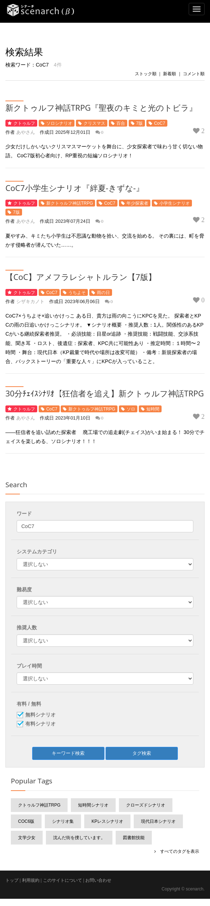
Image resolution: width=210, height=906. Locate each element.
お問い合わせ (98, 880)
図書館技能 (134, 837)
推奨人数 (27, 627)
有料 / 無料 (29, 704)
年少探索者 (137, 203)
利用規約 (30, 880)
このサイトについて (62, 880)
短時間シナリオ (93, 805)
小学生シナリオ (174, 203)
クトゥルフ (24, 123)
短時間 (152, 409)
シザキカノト (30, 301)
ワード (24, 513)
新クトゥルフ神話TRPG (69, 203)
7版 (139, 123)
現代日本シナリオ (158, 821)
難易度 (24, 589)
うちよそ (77, 292)
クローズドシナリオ (145, 805)
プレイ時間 (29, 666)
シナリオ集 (63, 821)
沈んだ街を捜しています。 (79, 837)
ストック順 (146, 73)
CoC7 (159, 123)
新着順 (169, 73)
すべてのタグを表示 (177, 851)
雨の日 (103, 292)
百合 (120, 123)
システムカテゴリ (37, 551)
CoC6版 (26, 821)
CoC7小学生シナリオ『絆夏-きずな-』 (74, 187)
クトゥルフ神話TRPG (39, 805)
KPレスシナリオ (107, 821)
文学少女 (26, 837)
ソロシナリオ (59, 123)
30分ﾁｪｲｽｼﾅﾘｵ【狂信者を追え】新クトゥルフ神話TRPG (104, 393)
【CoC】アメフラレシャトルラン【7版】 (80, 276)
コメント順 (194, 73)
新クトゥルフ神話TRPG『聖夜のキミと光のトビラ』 (101, 107)
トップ (11, 880)
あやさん (25, 132)
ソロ (131, 409)
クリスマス (94, 123)
